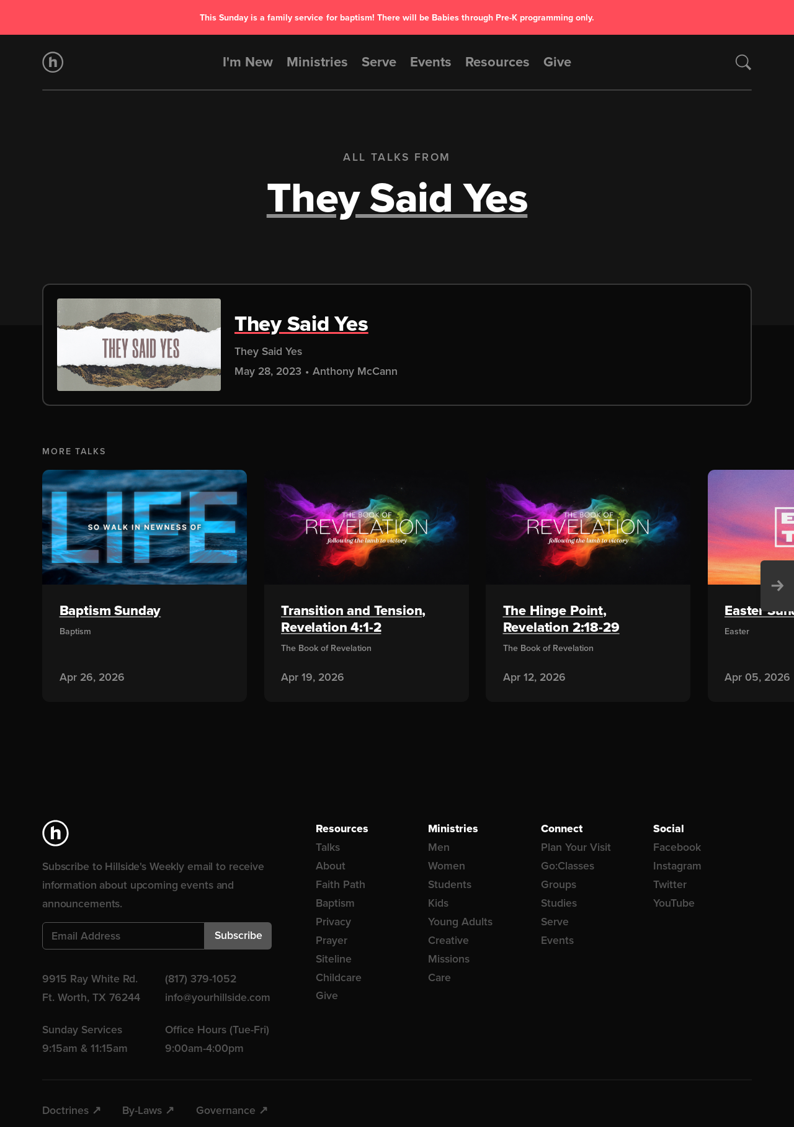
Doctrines (65, 1110)
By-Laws (142, 1110)
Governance (226, 1110)
